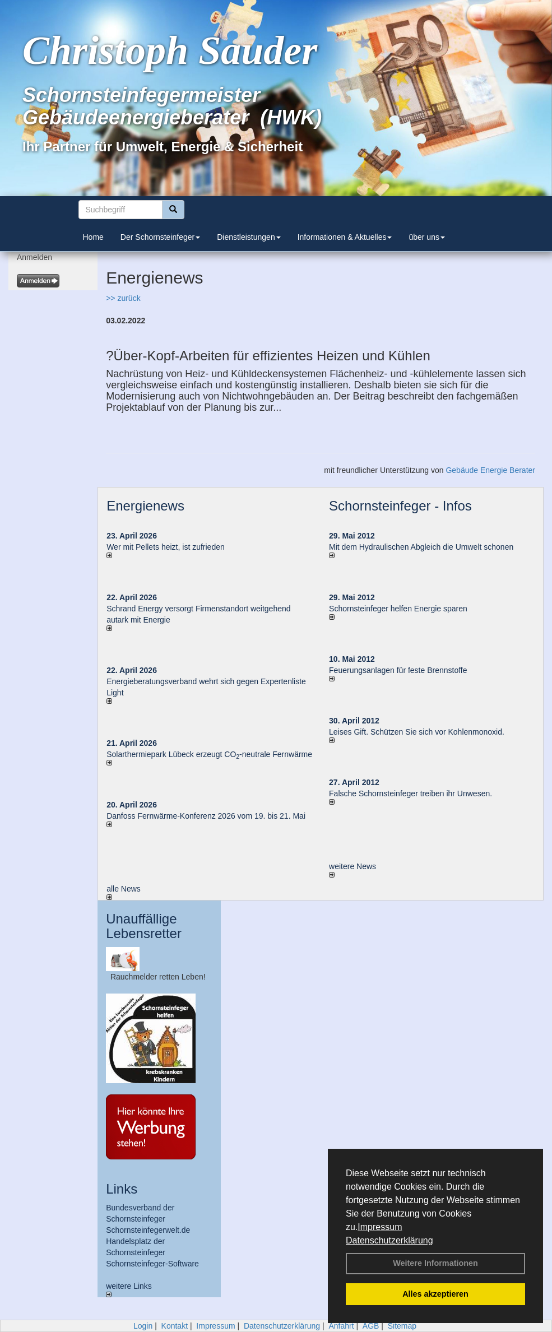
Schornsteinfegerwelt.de (148, 1230)
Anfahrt (341, 1325)
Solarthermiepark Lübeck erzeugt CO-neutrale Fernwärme (209, 754)
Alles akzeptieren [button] (435, 1293)
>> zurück (123, 298)
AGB (371, 1325)
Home (93, 237)
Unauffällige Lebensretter (144, 926)
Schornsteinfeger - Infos (400, 505)
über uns (426, 237)
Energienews (145, 505)
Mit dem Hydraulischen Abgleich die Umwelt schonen (421, 546)
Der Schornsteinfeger (160, 237)
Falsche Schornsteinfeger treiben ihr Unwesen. (410, 793)
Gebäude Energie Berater (490, 470)
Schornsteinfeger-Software (152, 1263)
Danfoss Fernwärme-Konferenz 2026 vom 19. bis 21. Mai (205, 815)
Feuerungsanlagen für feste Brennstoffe (398, 670)
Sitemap (402, 1325)
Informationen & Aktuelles (345, 237)
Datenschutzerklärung (389, 1240)
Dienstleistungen (249, 237)
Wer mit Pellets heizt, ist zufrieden (165, 546)
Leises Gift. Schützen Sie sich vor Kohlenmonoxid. (416, 731)
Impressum (380, 1227)
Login (142, 1325)
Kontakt (174, 1325)
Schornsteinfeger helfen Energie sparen (398, 608)
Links (121, 1188)
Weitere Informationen (435, 1263)
